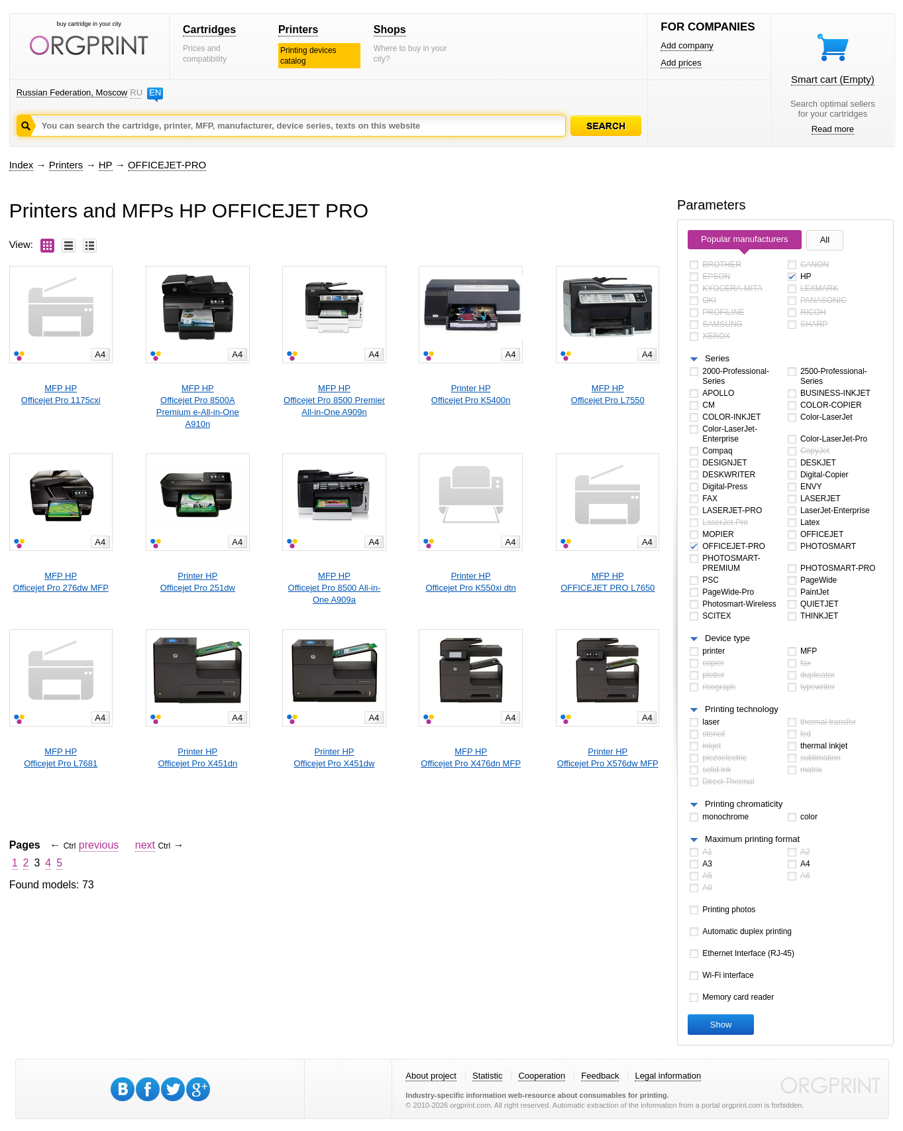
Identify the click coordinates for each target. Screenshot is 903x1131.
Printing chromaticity (743, 804)
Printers (298, 29)
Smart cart (833, 79)
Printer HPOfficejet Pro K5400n (471, 394)
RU (136, 92)
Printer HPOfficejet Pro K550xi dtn (471, 582)
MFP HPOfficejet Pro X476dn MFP (471, 757)
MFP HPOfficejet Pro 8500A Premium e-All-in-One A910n (197, 406)
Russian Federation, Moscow (72, 92)
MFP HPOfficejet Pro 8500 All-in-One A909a (334, 588)
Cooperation (541, 1076)
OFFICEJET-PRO (167, 164)
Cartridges (209, 29)
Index (21, 164)
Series (717, 358)
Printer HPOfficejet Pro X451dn (197, 757)
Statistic (487, 1076)
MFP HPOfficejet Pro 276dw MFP (61, 582)
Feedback (600, 1076)
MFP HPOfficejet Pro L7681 (60, 757)
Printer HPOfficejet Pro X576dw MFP (608, 757)
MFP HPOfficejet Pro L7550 (608, 394)
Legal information (668, 1076)
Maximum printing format (752, 839)
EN (155, 92)
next (145, 845)
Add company (687, 45)
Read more (833, 129)
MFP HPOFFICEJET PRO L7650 (607, 582)
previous (99, 845)
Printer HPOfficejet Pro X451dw (334, 757)
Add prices (681, 63)
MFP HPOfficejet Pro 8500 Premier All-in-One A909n (334, 400)
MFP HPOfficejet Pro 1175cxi (61, 394)
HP (106, 164)
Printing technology (741, 709)
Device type (727, 638)
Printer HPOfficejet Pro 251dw (197, 582)
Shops (390, 29)
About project (430, 1076)
